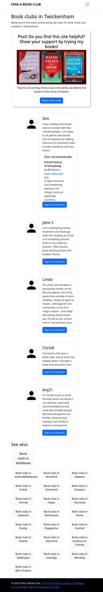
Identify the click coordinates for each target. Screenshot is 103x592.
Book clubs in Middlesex (23, 458)
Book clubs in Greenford (51, 487)
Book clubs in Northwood (51, 513)
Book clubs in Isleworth (23, 513)
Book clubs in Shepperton (51, 526)
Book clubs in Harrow (23, 500)
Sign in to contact (54, 204)
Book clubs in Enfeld (23, 487)
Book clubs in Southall (80, 526)
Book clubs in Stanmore (51, 539)
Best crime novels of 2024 (44, 587)
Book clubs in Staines (23, 539)
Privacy (47, 583)
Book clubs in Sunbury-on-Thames (80, 541)
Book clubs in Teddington (23, 555)
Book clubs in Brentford (51, 474)
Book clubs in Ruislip (23, 526)
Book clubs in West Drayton (23, 568)
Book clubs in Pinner (80, 513)
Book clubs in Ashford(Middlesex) (24, 474)
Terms (58, 583)
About (67, 583)
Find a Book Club (26, 4)
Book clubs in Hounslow (80, 500)
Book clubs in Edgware (80, 474)
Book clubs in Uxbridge (51, 555)
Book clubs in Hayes (51, 500)
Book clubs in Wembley (80, 555)
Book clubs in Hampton (80, 487)
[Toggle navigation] (87, 4)
